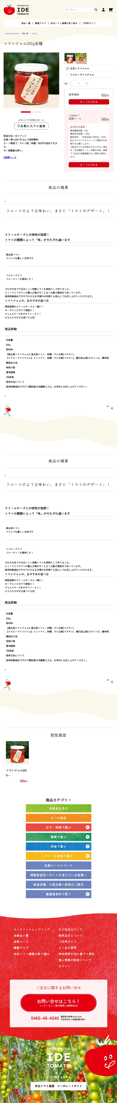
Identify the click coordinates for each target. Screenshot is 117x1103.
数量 (76, 83)
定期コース (21, 942)
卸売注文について (70, 935)
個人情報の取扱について (75, 960)
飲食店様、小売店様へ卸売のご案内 (58, 884)
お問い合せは (58, 1002)
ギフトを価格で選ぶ (58, 856)
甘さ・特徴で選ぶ (58, 827)
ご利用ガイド (89, 23)
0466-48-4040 (45, 1018)
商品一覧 (26, 23)
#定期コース (10, 157)
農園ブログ (40, 23)
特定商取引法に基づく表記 (76, 954)
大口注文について (70, 929)
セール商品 (58, 818)
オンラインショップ (12, 33)
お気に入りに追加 (32, 126)
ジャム (34, 33)
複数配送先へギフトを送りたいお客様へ (58, 875)
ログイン (64, 966)
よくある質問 (67, 948)
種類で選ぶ (58, 837)
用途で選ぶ (58, 846)
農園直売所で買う (58, 894)
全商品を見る (58, 808)
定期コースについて (58, 865)
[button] (26, 112)
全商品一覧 (21, 935)
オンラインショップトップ (32, 929)
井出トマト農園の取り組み (64, 23)
